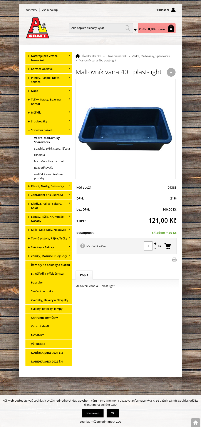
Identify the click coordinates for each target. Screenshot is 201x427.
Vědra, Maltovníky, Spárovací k (151, 56)
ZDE (118, 422)
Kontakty (31, 10)
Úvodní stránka (91, 56)
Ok (113, 413)
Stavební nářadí (116, 56)
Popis (84, 275)
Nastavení (93, 413)
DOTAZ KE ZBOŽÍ (96, 245)
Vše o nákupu (51, 10)
